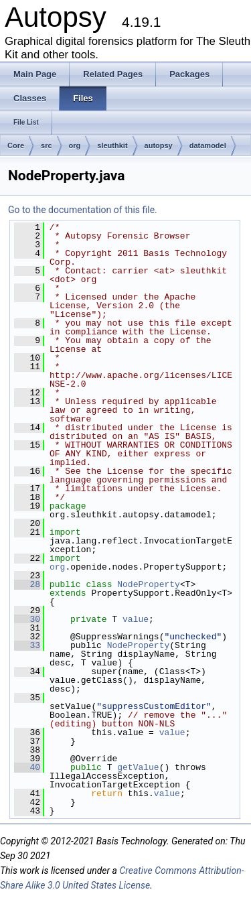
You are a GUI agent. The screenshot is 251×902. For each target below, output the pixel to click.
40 (27, 767)
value (135, 619)
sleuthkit (112, 145)
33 (27, 645)
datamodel (207, 145)
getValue (138, 767)
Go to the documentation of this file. (82, 209)
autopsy (159, 145)
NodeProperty (148, 584)
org (75, 145)
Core (15, 145)
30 (27, 619)
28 (27, 584)
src (46, 145)
